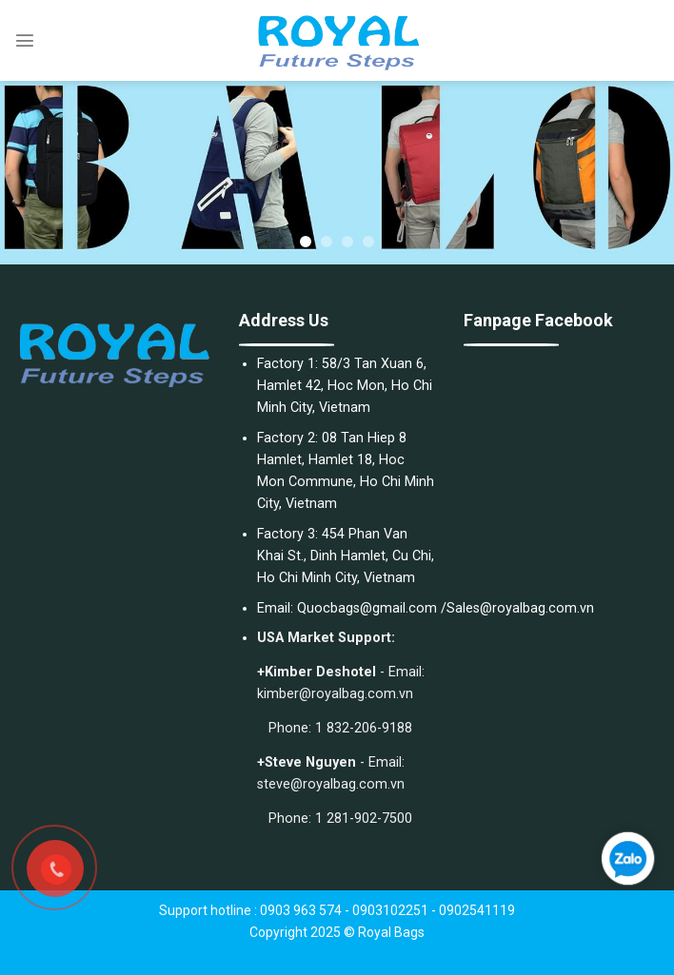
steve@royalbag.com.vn (331, 784)
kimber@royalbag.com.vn (335, 694)
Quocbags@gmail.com (367, 608)
